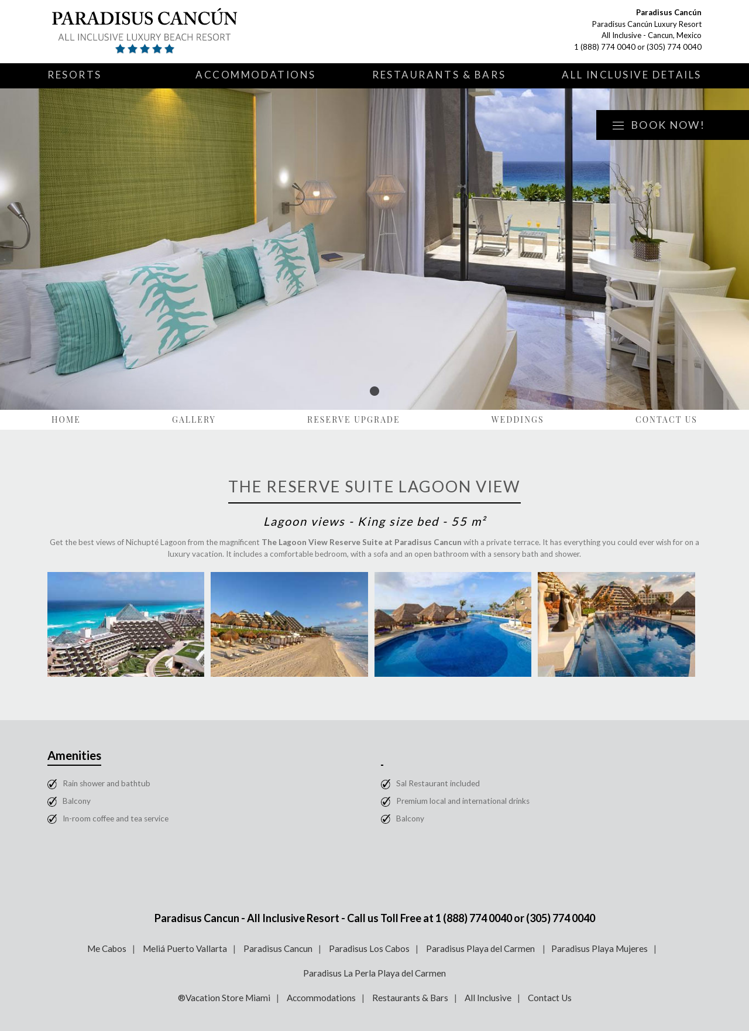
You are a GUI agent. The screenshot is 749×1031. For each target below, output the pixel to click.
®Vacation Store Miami (224, 997)
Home (66, 419)
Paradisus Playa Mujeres (599, 948)
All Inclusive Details (632, 74)
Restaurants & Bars (439, 74)
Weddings (518, 419)
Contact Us (666, 419)
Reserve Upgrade (353, 419)
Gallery (194, 419)
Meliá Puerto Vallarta (185, 948)
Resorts (74, 74)
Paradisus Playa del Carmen (481, 948)
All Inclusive (488, 997)
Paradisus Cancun (277, 948)
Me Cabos (106, 948)
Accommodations (255, 74)
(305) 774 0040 (674, 47)
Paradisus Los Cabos (369, 948)
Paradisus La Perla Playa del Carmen (374, 973)
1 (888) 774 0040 (604, 47)
